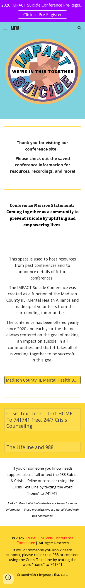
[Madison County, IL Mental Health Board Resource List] (43, 380)
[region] (42, 11)
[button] (5, 28)
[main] (42, 157)
